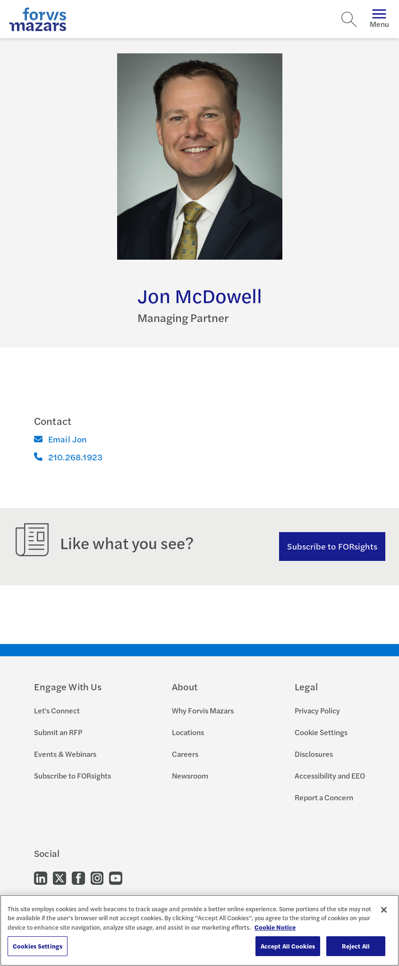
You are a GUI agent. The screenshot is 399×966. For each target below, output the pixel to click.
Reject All (356, 945)
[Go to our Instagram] (97, 877)
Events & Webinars (65, 753)
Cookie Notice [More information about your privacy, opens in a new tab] (275, 927)
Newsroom (190, 775)
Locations (188, 732)
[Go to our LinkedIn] (40, 877)
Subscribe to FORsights (332, 546)
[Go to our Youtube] (115, 877)
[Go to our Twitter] (59, 877)
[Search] (349, 19)
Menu (379, 19)
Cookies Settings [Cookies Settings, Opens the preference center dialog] (37, 945)
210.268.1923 (68, 457)
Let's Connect (57, 710)
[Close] (384, 909)
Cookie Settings (321, 732)
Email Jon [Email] (60, 439)
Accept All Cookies (288, 945)
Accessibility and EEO (330, 775)
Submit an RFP (58, 732)
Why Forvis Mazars (203, 710)
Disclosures (314, 753)
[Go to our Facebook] (78, 877)
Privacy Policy (317, 710)
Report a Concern (324, 797)
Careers (185, 753)
